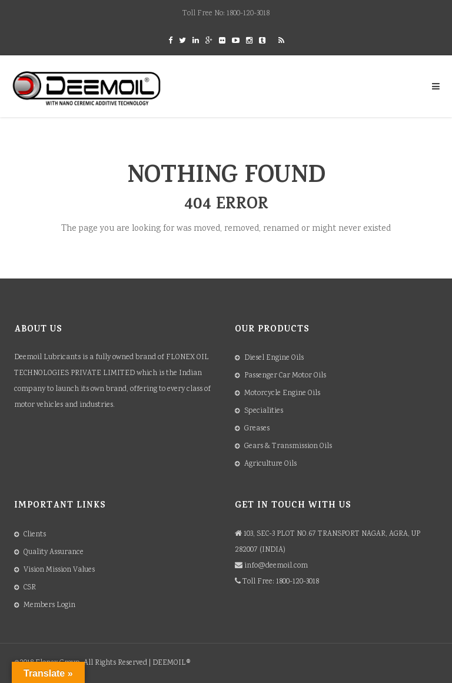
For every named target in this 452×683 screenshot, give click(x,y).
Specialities (263, 411)
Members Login (49, 605)
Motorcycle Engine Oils (282, 393)
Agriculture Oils (270, 464)
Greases (257, 429)
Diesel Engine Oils (274, 358)
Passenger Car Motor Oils (285, 376)
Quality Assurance (54, 552)
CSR (30, 588)
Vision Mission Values (59, 570)
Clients (35, 535)
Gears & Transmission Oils (288, 446)
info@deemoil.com (276, 566)
